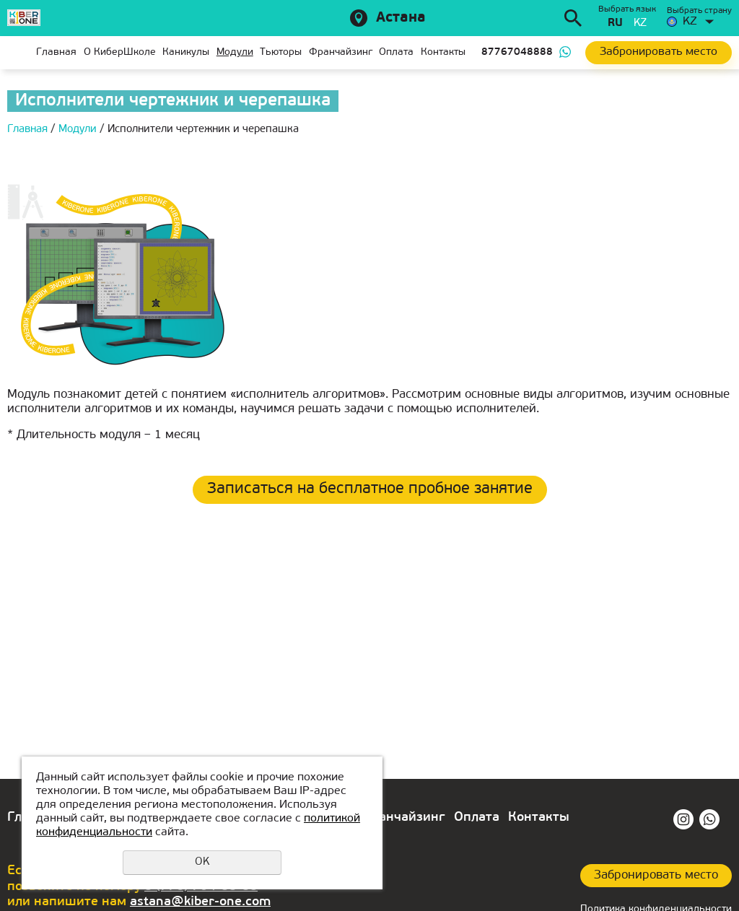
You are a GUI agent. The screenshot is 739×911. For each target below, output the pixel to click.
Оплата (396, 52)
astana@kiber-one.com (200, 902)
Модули (235, 52)
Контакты (443, 52)
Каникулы (185, 52)
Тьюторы (281, 52)
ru (615, 23)
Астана (401, 18)
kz (640, 23)
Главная (18, 53)
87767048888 (517, 52)
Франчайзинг (340, 52)
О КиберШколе (120, 52)
